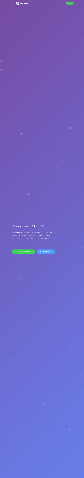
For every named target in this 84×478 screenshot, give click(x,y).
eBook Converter (46, 251)
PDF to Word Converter (23, 251)
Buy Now (69, 3)
